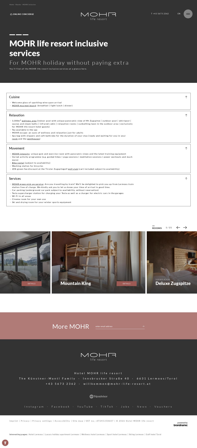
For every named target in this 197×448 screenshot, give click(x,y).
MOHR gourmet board (24, 105)
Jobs (125, 406)
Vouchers (163, 406)
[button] (5, 443)
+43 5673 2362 (61, 383)
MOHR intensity (21, 154)
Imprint (14, 421)
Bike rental (18, 163)
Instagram (34, 406)
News (142, 406)
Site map (78, 421)
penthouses (33, 139)
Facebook (60, 406)
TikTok (107, 406)
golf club (73, 169)
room (15, 139)
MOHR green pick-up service (27, 184)
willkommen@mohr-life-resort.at (117, 383)
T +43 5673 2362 (160, 14)
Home (12, 4)
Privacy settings (42, 421)
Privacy (26, 421)
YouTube (85, 406)
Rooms (18, 4)
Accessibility (63, 421)
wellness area (29, 121)
